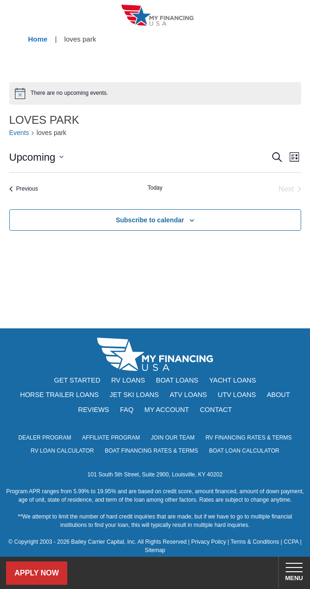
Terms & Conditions (255, 542)
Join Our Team (173, 437)
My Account (166, 409)
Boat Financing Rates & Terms (151, 450)
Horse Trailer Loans (59, 394)
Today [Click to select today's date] (155, 188)
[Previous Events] (23, 189)
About (278, 394)
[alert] (155, 93)
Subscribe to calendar (150, 220)
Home (38, 39)
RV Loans (128, 380)
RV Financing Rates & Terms (248, 437)
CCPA (291, 542)
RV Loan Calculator (62, 450)
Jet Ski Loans (134, 394)
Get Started (77, 380)
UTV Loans (237, 394)
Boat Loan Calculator (244, 450)
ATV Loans (188, 394)
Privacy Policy (208, 542)
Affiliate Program (111, 437)
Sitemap (155, 550)
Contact (216, 409)
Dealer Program (44, 437)
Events (19, 132)
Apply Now (36, 573)
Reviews (93, 409)
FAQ (127, 409)
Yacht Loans (232, 380)
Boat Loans (177, 380)
